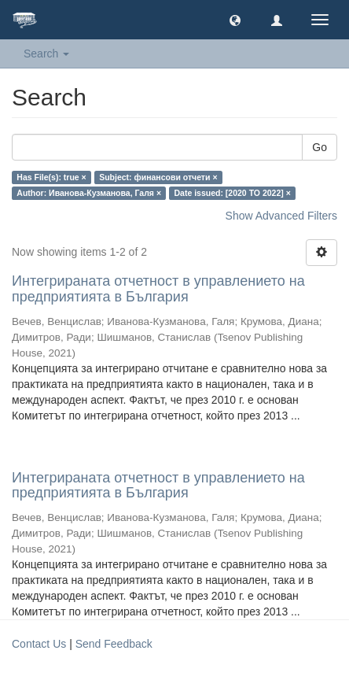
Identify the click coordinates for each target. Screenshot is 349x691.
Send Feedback (113, 643)
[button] (235, 19)
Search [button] (46, 53)
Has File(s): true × (51, 177)
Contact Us (39, 643)
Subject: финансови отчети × (158, 177)
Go (319, 147)
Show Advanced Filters (281, 215)
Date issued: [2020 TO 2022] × (232, 193)
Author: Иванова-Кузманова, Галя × (89, 193)
